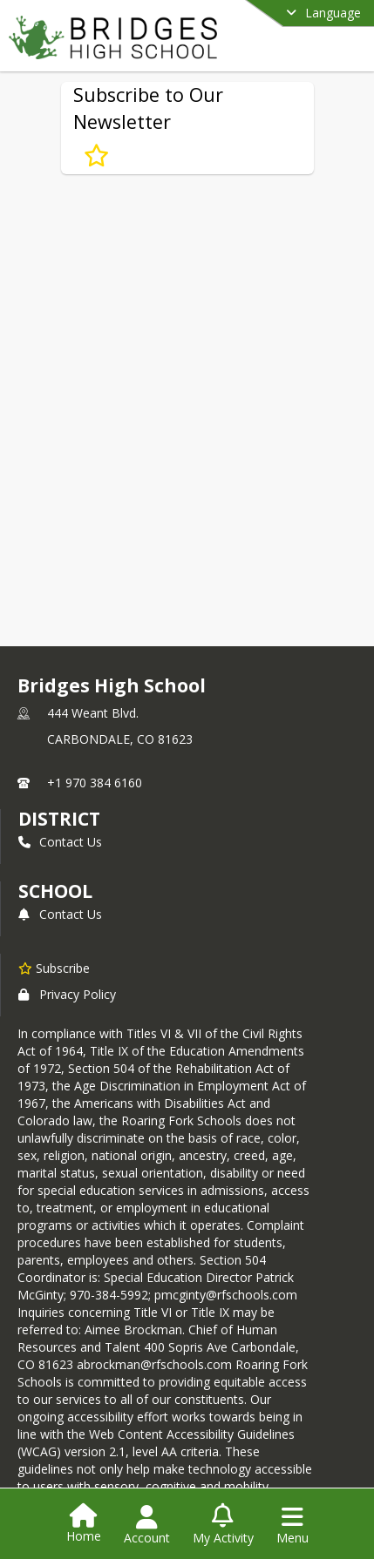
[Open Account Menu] (147, 1525)
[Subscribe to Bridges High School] (54, 967)
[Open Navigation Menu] (292, 1525)
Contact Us (60, 841)
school (55, 891)
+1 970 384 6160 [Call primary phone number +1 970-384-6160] (94, 782)
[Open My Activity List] (223, 1525)
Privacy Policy (67, 994)
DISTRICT (59, 818)
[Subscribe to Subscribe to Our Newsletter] (96, 155)
